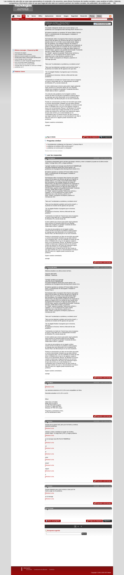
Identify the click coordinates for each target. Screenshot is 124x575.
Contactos (51, 569)
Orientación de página (20, 52)
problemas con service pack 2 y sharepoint (59, 148)
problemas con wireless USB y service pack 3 (60, 146)
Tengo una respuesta (90, 137)
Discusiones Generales (39, 19)
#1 (45, 158)
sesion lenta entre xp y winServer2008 (25, 64)
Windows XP (28, 19)
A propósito (29, 569)
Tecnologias (16, 19)
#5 (45, 486)
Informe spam (65, 24)
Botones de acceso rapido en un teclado (25, 56)
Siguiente (107, 521)
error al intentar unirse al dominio (23, 54)
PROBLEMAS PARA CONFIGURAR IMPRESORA (28, 57)
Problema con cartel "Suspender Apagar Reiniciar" (28, 60)
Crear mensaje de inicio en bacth (23, 59)
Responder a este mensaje (102, 262)
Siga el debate (50, 137)
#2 (45, 267)
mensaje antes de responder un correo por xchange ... (29, 65)
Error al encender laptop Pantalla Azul (24, 62)
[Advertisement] (28, 35)
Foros (22, 19)
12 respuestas (105, 137)
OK (114, 3)
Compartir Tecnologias (23, 6)
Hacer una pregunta (101, 24)
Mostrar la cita (50, 387)
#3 (45, 382)
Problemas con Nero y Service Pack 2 (56, 19)
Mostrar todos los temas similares (53, 150)
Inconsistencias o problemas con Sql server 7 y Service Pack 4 (65, 144)
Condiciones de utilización (40, 569)
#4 (45, 421)
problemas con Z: (19, 67)
